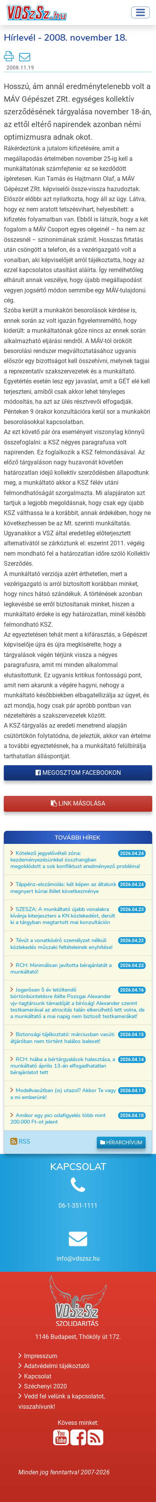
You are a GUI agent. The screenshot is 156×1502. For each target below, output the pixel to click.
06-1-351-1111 (78, 1205)
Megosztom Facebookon (78, 772)
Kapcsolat (34, 1376)
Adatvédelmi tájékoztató (53, 1366)
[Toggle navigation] (140, 12)
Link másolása (78, 803)
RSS (20, 1141)
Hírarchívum (121, 1142)
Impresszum (37, 1356)
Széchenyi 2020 (42, 1386)
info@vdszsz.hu (78, 1258)
